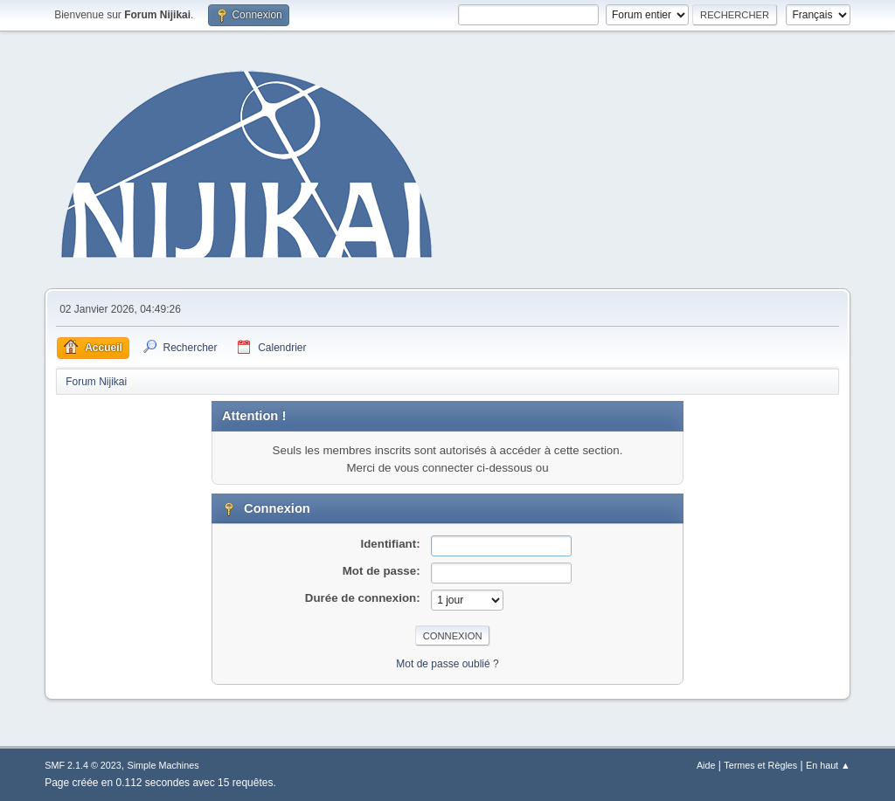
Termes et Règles (760, 765)
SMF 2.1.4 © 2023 (83, 765)
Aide (706, 765)
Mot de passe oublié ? (447, 664)
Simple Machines (163, 765)
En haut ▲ (828, 765)
